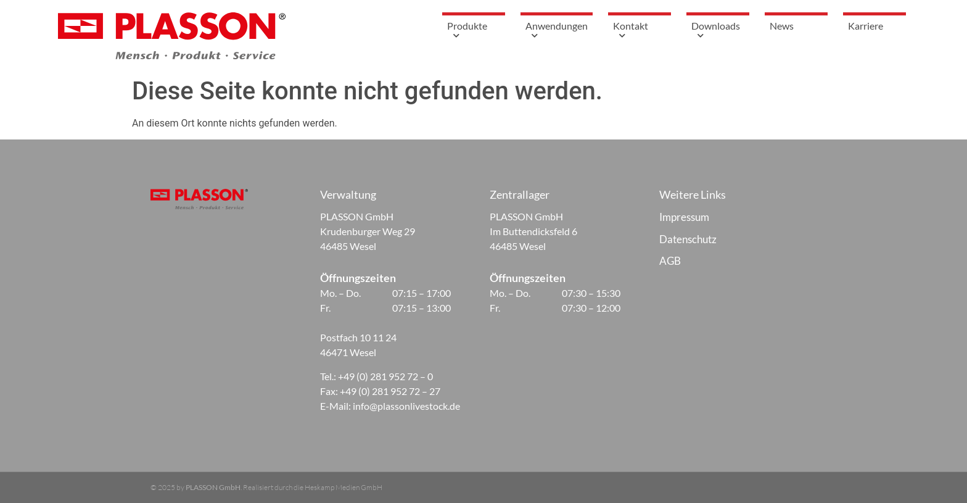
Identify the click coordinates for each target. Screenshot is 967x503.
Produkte (473, 31)
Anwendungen (556, 31)
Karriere (865, 25)
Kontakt (639, 31)
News (782, 25)
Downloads (717, 31)
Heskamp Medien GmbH (343, 487)
